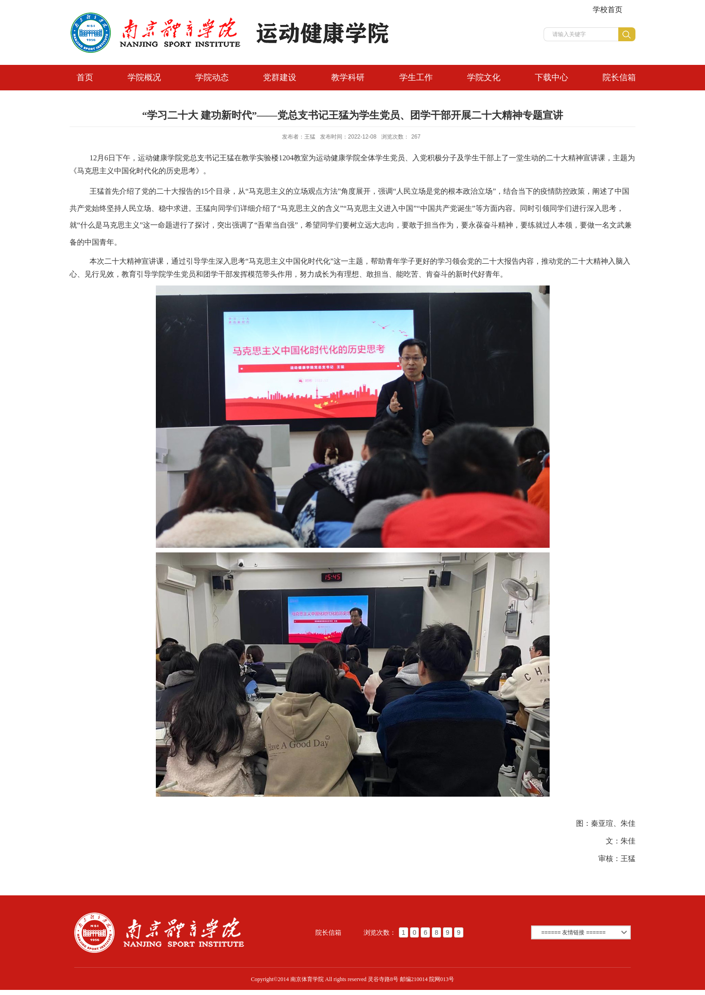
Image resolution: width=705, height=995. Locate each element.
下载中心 (551, 77)
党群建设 (279, 77)
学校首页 (607, 9)
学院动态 (212, 77)
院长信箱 (619, 77)
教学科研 (348, 77)
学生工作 (416, 77)
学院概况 (144, 77)
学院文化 (483, 77)
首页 (85, 77)
